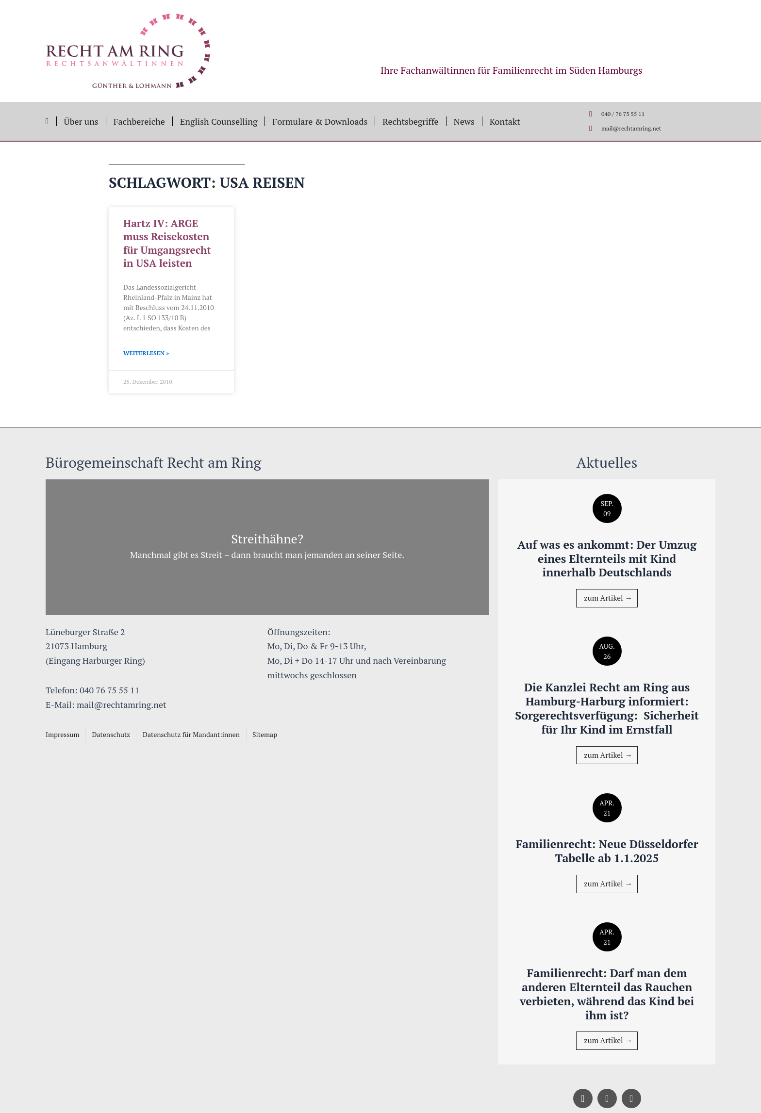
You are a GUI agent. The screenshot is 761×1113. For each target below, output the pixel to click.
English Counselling (219, 121)
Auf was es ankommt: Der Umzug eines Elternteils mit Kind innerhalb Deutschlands (606, 544)
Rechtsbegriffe (410, 121)
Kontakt (505, 121)
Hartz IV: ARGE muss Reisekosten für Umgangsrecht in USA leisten (167, 243)
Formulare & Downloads (319, 121)
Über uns (81, 121)
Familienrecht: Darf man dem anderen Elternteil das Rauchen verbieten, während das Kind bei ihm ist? (607, 993)
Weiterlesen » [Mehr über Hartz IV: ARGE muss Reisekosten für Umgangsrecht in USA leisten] (146, 353)
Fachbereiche (139, 121)
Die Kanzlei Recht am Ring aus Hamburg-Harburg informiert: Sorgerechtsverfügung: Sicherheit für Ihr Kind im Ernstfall (607, 701)
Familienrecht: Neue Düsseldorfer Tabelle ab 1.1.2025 (606, 851)
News (464, 121)
